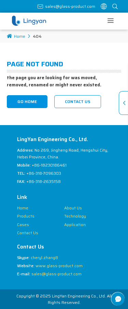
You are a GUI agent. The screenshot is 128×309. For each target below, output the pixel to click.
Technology (75, 216)
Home (16, 36)
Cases (23, 224)
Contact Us (77, 101)
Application (75, 224)
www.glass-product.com (59, 265)
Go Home (27, 101)
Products (25, 216)
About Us (73, 208)
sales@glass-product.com (70, 6)
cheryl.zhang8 (44, 257)
